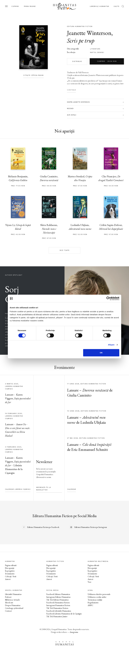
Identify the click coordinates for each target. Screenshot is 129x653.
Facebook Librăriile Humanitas (58, 611)
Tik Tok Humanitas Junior (57, 616)
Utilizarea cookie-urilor (97, 597)
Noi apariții (9, 568)
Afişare (111, 345)
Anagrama (74, 632)
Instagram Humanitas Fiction (58, 605)
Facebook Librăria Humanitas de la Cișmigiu (64, 613)
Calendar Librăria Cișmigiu (17, 489)
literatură (95, 49)
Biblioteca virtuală (12, 599)
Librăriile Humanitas (99, 6)
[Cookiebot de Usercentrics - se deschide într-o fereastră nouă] (108, 298)
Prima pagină (30, 6)
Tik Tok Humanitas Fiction (57, 608)
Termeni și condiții (95, 599)
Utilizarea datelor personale (99, 594)
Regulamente (93, 602)
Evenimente (10, 573)
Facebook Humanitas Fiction (58, 602)
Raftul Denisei (97, 52)
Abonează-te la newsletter (43, 489)
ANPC (90, 605)
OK (101, 353)
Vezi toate (65, 250)
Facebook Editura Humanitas (58, 594)
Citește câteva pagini (33, 75)
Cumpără (107, 61)
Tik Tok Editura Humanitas (57, 599)
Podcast (8, 597)
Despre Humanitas (12, 605)
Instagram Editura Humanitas (58, 597)
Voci (89, 582)
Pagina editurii (10, 565)
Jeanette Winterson (89, 33)
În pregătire (10, 571)
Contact (8, 611)
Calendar (71, 489)
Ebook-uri (9, 602)
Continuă (71, 90)
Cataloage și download (14, 608)
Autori (7, 579)
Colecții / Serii (10, 576)
